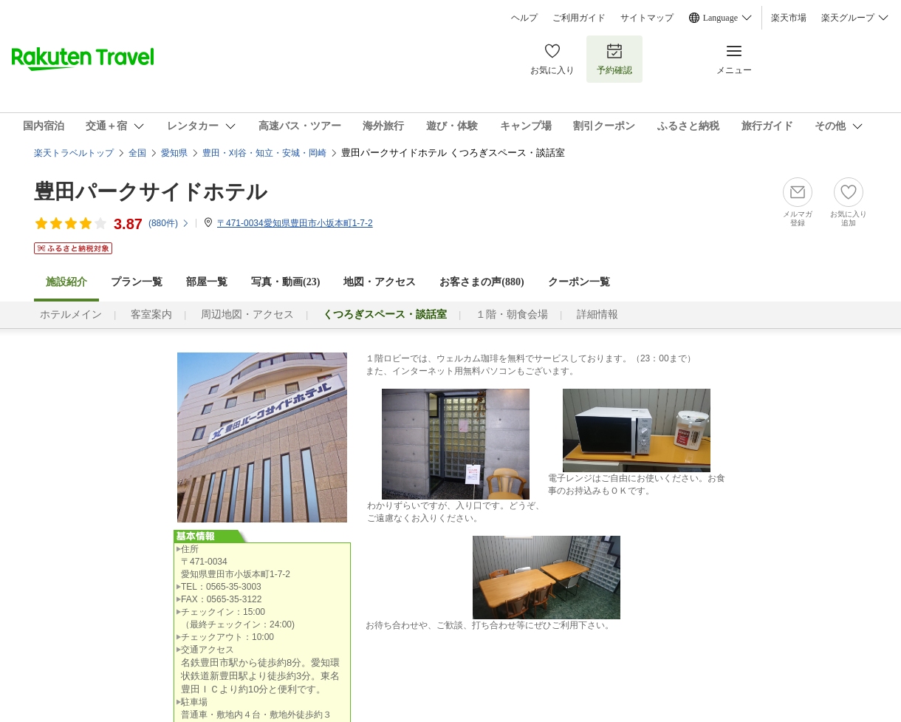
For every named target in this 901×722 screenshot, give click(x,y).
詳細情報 (597, 314)
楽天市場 (788, 18)
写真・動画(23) (285, 281)
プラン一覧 (136, 281)
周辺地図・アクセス (247, 314)
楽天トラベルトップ (74, 153)
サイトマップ (647, 18)
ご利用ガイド (579, 18)
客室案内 (151, 314)
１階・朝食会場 (512, 314)
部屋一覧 (206, 281)
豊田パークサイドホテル (150, 191)
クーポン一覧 (579, 281)
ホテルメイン (71, 314)
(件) (169, 223)
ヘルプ (524, 18)
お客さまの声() (481, 281)
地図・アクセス (379, 281)
